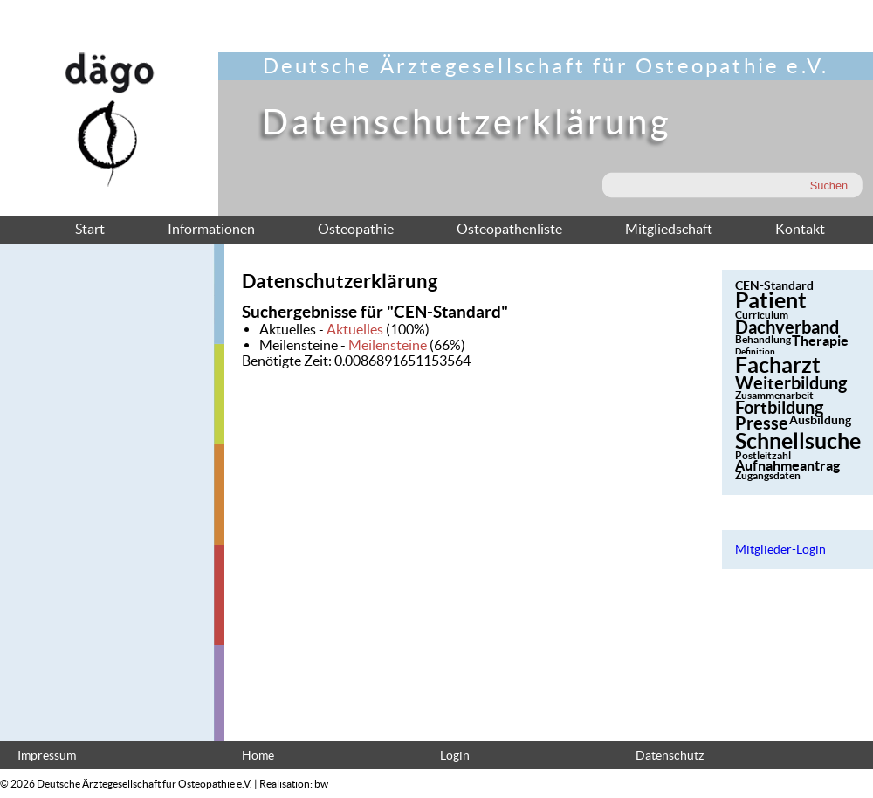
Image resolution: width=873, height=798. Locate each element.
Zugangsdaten (768, 475)
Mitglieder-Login (780, 549)
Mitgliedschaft (668, 229)
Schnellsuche (798, 441)
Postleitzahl (763, 455)
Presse (761, 423)
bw (321, 783)
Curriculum (761, 314)
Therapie (820, 340)
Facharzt (778, 365)
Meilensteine (387, 345)
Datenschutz (670, 755)
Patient (771, 300)
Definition (755, 351)
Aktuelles (355, 329)
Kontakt (800, 229)
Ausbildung (820, 420)
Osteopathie (356, 229)
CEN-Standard (774, 285)
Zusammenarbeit (774, 395)
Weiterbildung (791, 383)
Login (455, 755)
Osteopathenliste (509, 229)
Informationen (211, 229)
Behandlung (763, 339)
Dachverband (787, 327)
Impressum (46, 755)
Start (90, 229)
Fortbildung (779, 407)
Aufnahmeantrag (787, 465)
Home (258, 755)
